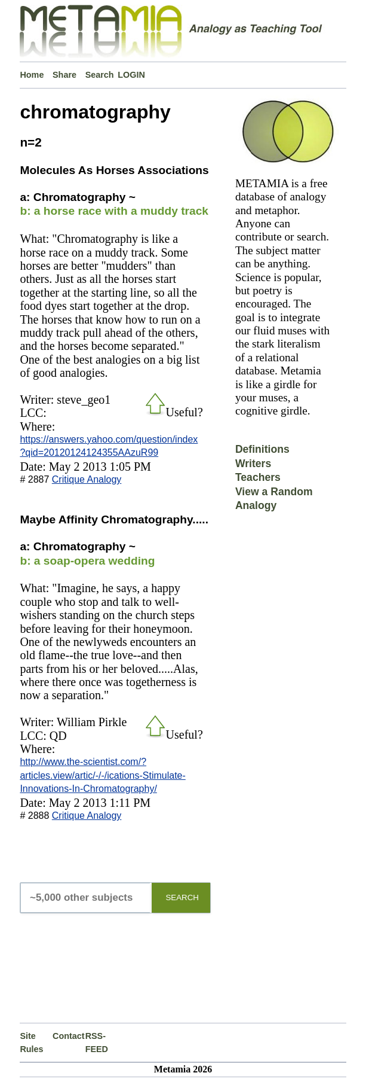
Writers (253, 464)
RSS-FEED (96, 1042)
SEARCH (182, 897)
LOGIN (131, 75)
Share (64, 75)
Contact (69, 1036)
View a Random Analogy (274, 498)
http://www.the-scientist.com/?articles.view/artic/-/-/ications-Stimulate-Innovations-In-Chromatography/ (102, 775)
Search (99, 75)
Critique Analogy (87, 479)
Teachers (258, 477)
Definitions (262, 449)
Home (32, 75)
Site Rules (31, 1042)
